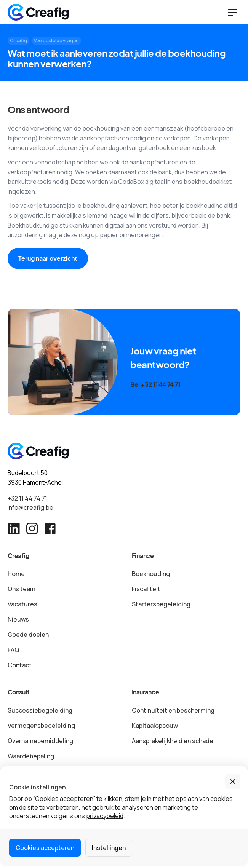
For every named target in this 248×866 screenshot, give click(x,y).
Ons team (21, 589)
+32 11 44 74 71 (27, 498)
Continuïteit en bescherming (173, 710)
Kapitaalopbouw (155, 725)
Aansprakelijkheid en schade (172, 741)
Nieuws (18, 619)
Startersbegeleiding (161, 604)
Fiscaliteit (146, 589)
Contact (20, 665)
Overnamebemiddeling (40, 741)
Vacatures (22, 604)
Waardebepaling (31, 756)
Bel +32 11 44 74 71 (155, 387)
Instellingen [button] (109, 848)
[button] (232, 781)
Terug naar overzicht (47, 258)
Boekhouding (151, 573)
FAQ (13, 650)
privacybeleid (104, 816)
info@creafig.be (30, 507)
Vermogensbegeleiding (41, 725)
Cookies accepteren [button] (45, 848)
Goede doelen (28, 634)
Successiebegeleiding (40, 710)
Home (16, 573)
